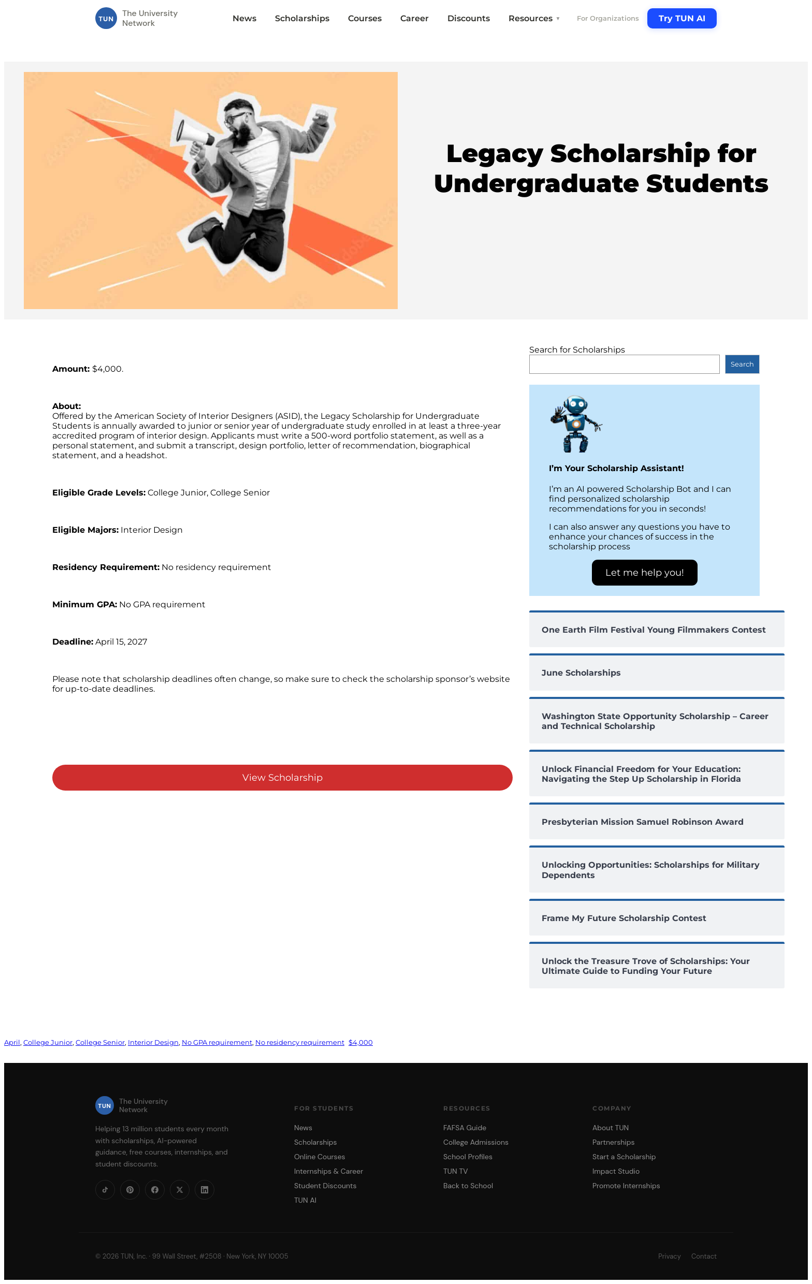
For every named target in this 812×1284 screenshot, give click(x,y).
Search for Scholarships (577, 350)
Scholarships (302, 18)
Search (742, 364)
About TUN (610, 1127)
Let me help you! (644, 572)
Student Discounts (325, 1185)
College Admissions (476, 1142)
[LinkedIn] (204, 1190)
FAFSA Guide (464, 1127)
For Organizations (608, 18)
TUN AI (305, 1200)
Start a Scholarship (624, 1156)
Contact (704, 1256)
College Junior (47, 1042)
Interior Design (153, 1042)
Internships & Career (328, 1171)
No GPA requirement (217, 1042)
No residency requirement (299, 1042)
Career (414, 18)
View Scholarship (282, 777)
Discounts (468, 18)
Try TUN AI (682, 18)
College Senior (100, 1042)
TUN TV (455, 1171)
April (12, 1042)
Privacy (669, 1256)
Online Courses (319, 1156)
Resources (534, 18)
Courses (365, 18)
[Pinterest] (130, 1190)
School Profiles (467, 1156)
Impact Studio (616, 1171)
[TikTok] (105, 1190)
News (244, 18)
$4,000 (361, 1042)
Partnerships (613, 1142)
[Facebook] (155, 1190)
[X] (180, 1190)
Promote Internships (626, 1185)
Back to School (468, 1185)
